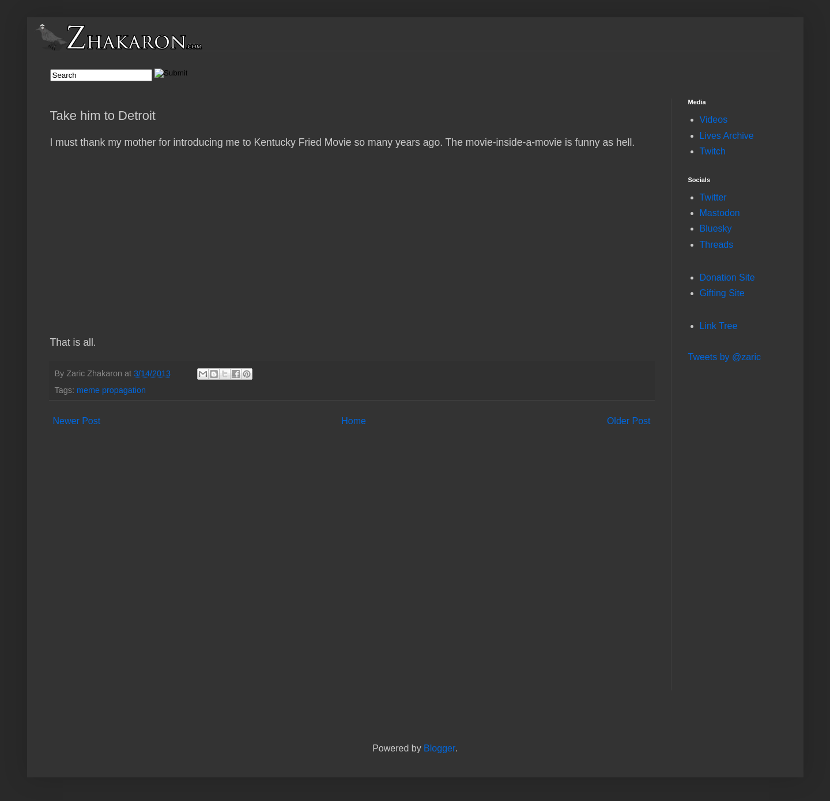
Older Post (629, 421)
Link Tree (719, 326)
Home (353, 421)
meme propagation (111, 390)
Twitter (713, 197)
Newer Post (77, 421)
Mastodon (720, 213)
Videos (714, 119)
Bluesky (716, 228)
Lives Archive (727, 136)
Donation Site (727, 277)
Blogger (439, 748)
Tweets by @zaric (724, 357)
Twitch (713, 151)
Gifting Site (722, 293)
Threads (717, 245)
